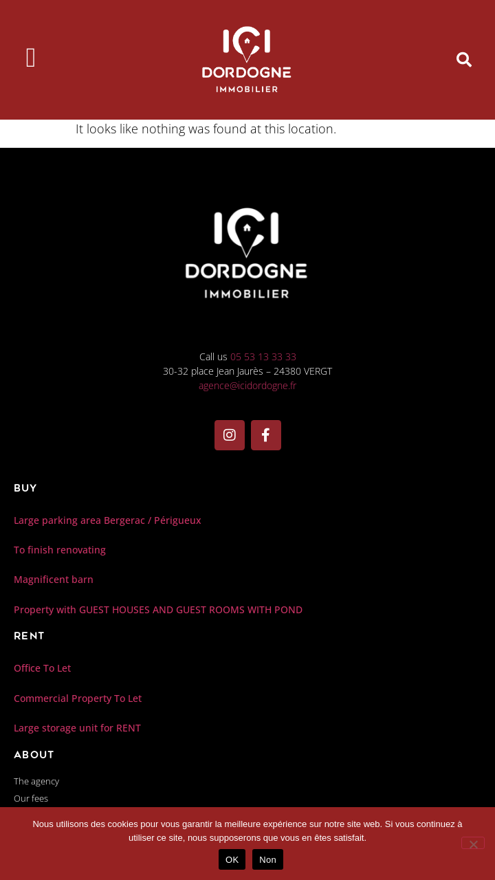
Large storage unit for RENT (77, 727)
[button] (464, 60)
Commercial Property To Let (78, 698)
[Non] (473, 843)
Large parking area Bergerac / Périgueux (107, 520)
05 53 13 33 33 (263, 356)
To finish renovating (60, 549)
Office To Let (42, 667)
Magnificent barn (54, 579)
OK (232, 860)
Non (267, 860)
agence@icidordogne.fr (247, 385)
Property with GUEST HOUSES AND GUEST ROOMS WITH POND (158, 609)
